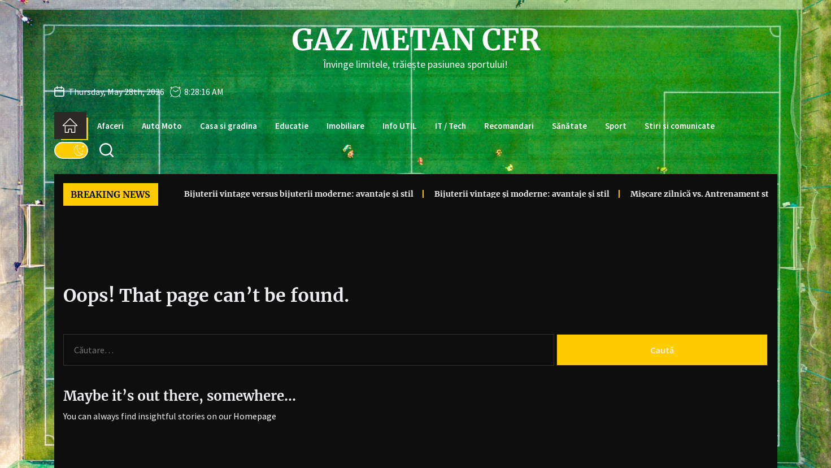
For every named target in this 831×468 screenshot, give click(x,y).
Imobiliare (345, 125)
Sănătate (569, 125)
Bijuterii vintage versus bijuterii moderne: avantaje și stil (263, 194)
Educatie (291, 125)
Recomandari (509, 125)
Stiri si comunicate (680, 125)
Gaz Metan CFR (415, 40)
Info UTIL (399, 125)
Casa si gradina (228, 125)
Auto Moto (162, 125)
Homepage (254, 416)
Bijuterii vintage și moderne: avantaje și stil (487, 194)
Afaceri (110, 125)
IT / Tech (450, 125)
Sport (615, 125)
